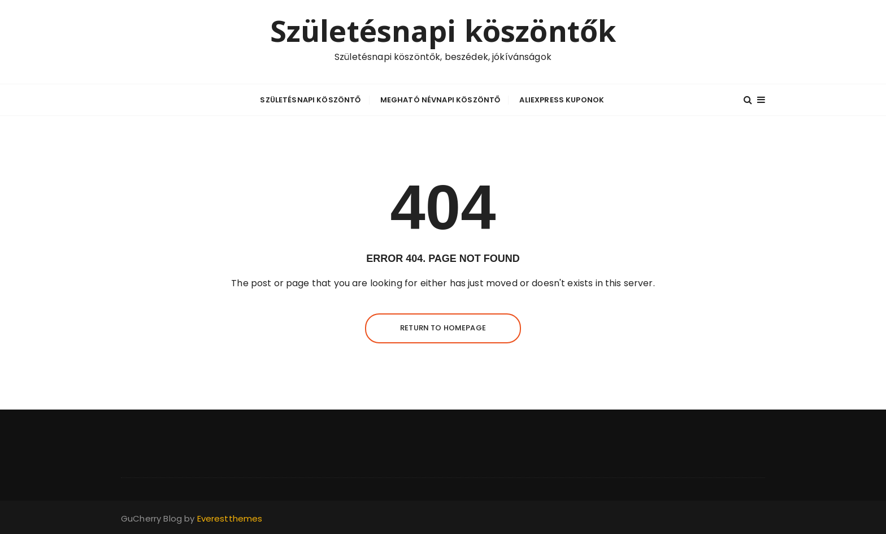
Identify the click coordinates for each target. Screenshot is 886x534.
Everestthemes (230, 518)
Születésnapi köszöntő (310, 99)
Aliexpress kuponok (561, 99)
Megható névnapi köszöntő (440, 99)
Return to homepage (443, 327)
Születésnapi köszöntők (443, 30)
